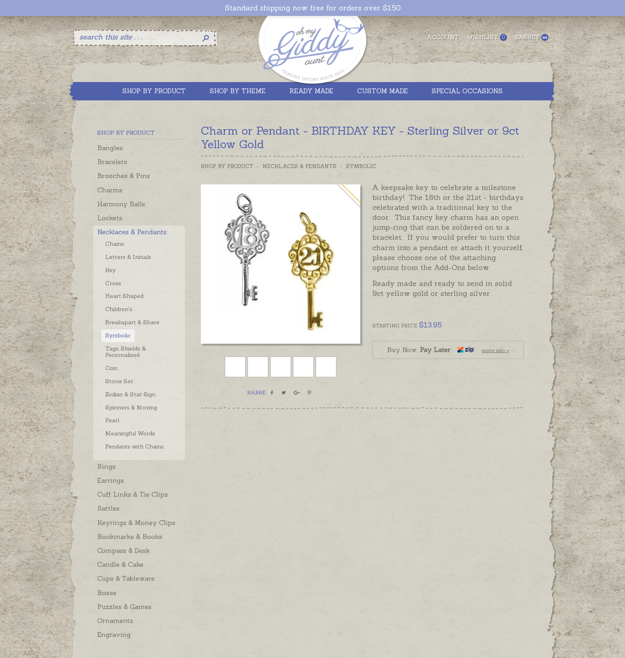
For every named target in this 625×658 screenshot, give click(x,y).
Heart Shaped (124, 296)
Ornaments (115, 621)
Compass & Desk (123, 550)
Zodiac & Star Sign (130, 394)
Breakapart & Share (132, 322)
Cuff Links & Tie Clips (132, 494)
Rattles (108, 508)
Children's (118, 309)
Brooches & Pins (123, 176)
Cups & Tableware (126, 578)
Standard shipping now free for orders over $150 (313, 8)
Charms (109, 190)
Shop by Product (227, 166)
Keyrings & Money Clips (136, 523)
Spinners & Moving (131, 407)
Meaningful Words (130, 433)
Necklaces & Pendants (132, 232)
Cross (113, 283)
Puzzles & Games (124, 607)
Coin (111, 368)
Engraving (114, 634)
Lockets (109, 218)
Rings (106, 466)
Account (443, 37)
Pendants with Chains (134, 446)
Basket (531, 37)
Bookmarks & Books (129, 536)
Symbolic (118, 335)
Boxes (106, 593)
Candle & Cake (120, 564)
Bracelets (112, 162)
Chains (114, 243)
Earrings (110, 480)
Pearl (112, 420)
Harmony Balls (121, 204)
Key (110, 270)
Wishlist (487, 37)
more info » (495, 350)
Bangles (110, 148)
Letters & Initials (128, 256)
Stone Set (119, 381)
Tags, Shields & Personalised (125, 352)
